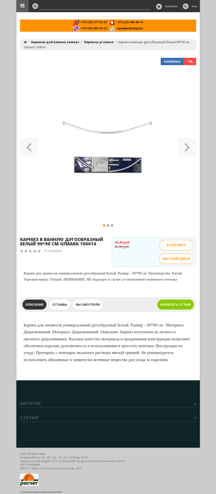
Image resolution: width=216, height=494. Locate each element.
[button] (29, 145)
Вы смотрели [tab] (88, 304)
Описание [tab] (34, 304)
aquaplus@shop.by (126, 28)
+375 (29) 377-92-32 (90, 22)
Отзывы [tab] (59, 304)
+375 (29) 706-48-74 (126, 22)
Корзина (171, 6)
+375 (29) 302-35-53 (90, 28)
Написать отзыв (175, 304)
